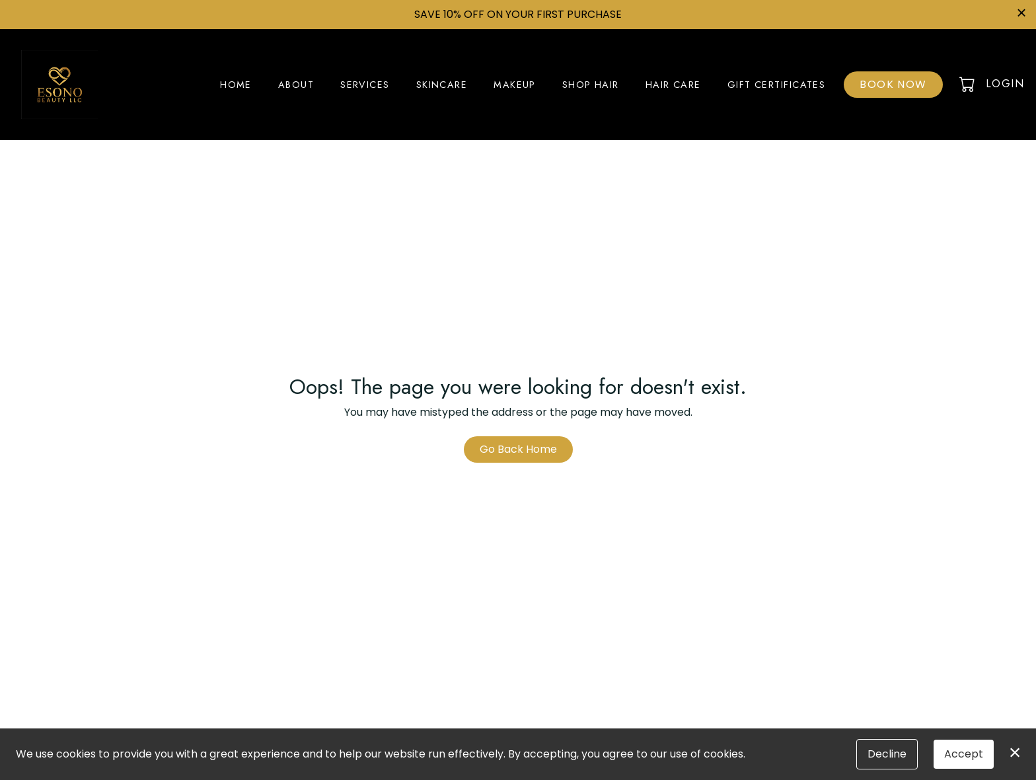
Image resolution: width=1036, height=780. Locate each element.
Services (365, 84)
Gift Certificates (776, 84)
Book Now (893, 84)
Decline (887, 753)
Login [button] (1005, 83)
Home (236, 84)
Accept (963, 753)
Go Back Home (518, 449)
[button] (968, 84)
